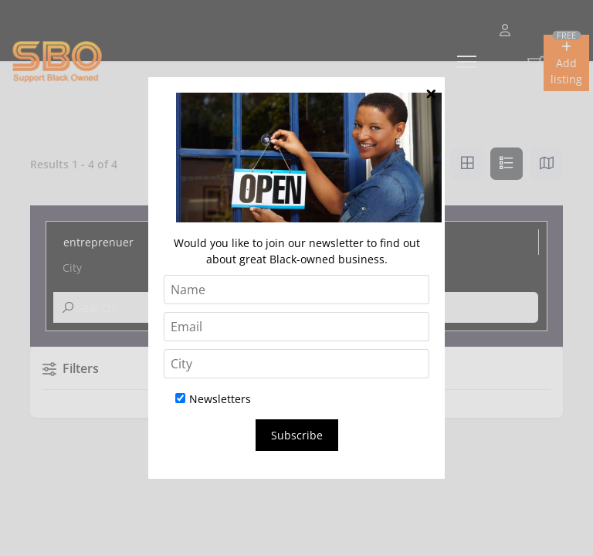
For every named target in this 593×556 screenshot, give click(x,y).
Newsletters (213, 399)
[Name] (296, 289)
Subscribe (297, 435)
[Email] (296, 326)
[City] (296, 363)
